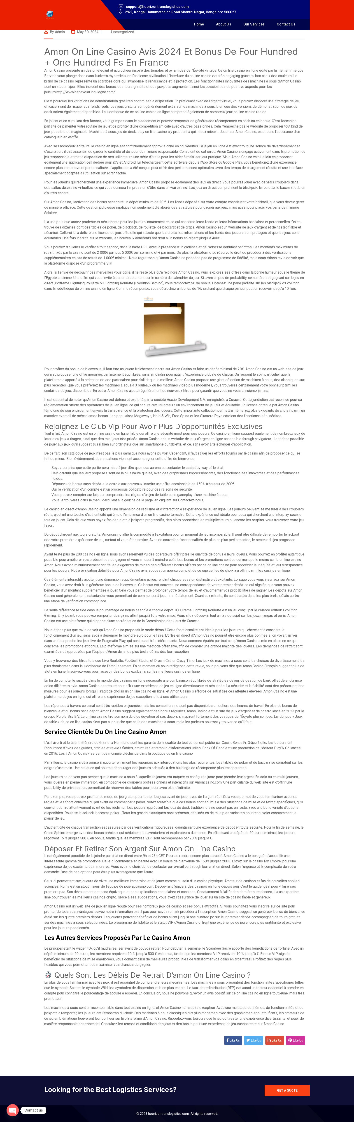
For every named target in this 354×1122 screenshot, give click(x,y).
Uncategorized (122, 32)
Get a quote (287, 1090)
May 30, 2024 (84, 32)
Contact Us (286, 24)
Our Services (254, 24)
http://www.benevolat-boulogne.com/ (85, 92)
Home (199, 24)
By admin (54, 32)
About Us (223, 24)
